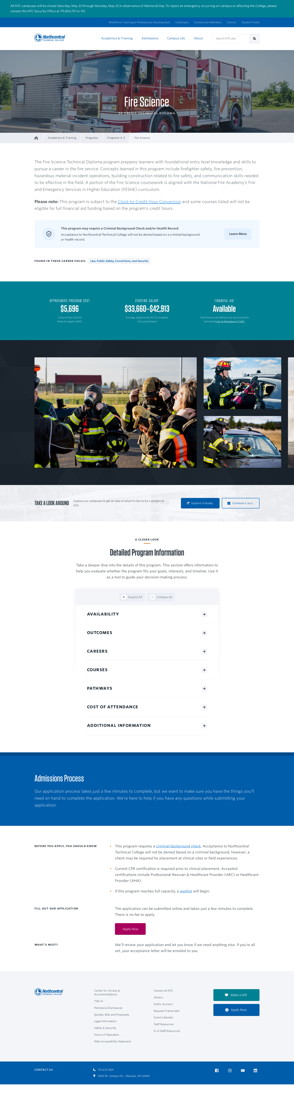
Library (158, 997)
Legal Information (105, 1021)
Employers (182, 22)
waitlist (186, 891)
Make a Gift (236, 995)
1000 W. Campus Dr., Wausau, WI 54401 (121, 1075)
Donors (231, 22)
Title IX (98, 1001)
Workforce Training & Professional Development (139, 22)
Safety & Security (105, 1027)
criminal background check (178, 846)
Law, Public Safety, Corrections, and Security (119, 260)
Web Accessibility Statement (112, 1041)
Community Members (208, 22)
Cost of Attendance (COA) (229, 321)
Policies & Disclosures (108, 1007)
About (198, 38)
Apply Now (236, 1010)
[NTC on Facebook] (217, 1071)
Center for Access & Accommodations (107, 992)
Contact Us (43, 1069)
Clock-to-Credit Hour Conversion (149, 201)
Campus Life (176, 38)
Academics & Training (117, 38)
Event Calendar (163, 1017)
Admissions (150, 38)
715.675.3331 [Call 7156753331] (103, 1069)
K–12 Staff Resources (167, 1030)
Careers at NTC (163, 990)
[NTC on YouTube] (243, 1071)
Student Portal (251, 22)
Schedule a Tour (240, 503)
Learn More (238, 234)
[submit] (254, 38)
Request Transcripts (166, 1010)
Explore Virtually (200, 503)
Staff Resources (164, 1024)
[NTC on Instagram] (230, 1071)
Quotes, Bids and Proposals (111, 1014)
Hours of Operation (106, 1034)
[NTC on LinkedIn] (257, 1071)
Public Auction (163, 1004)
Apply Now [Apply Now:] (130, 929)
